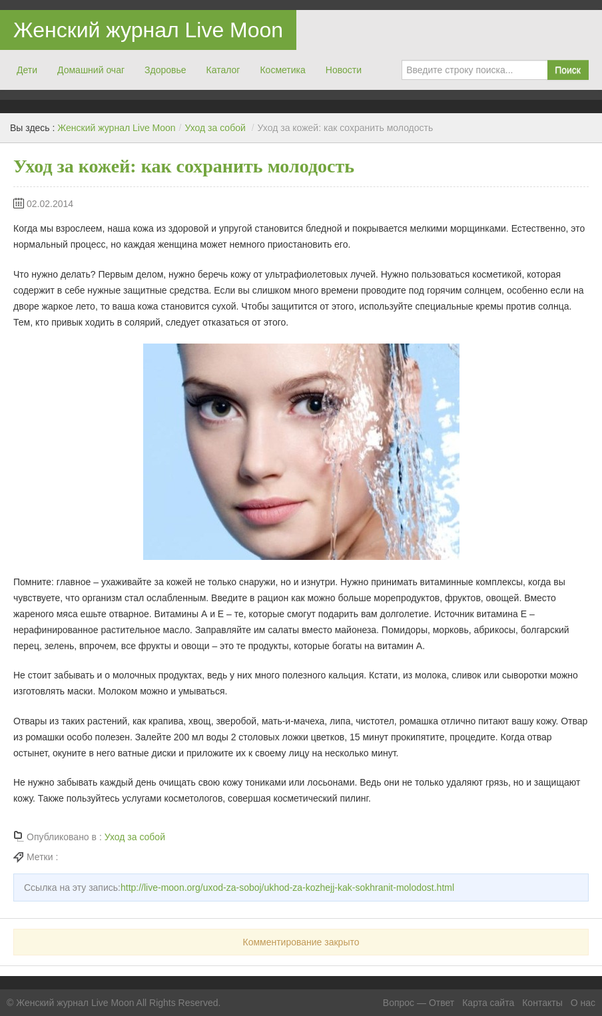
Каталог (223, 70)
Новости (344, 70)
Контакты (542, 1002)
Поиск (568, 70)
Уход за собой (214, 128)
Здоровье (165, 70)
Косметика (282, 70)
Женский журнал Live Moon (148, 30)
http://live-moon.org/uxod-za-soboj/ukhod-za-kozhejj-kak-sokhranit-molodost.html (287, 887)
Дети (27, 70)
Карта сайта (488, 1002)
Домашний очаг (91, 70)
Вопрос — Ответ (418, 1002)
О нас (583, 1002)
